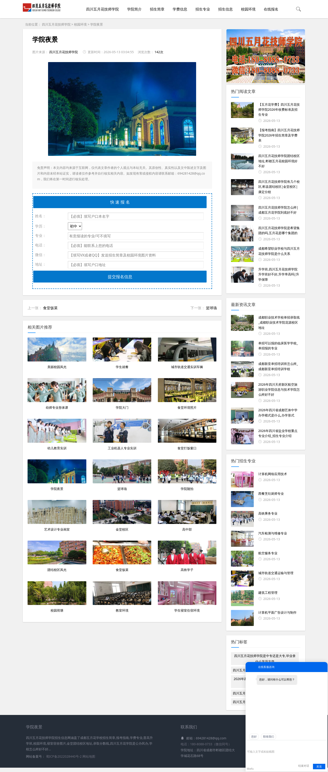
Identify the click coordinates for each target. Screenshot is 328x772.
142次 (158, 52)
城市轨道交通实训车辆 (187, 379)
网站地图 (88, 761)
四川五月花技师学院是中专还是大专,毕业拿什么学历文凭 (265, 659)
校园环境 (248, 9)
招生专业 (202, 9)
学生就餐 (122, 379)
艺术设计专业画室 (57, 592)
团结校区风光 (57, 645)
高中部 (187, 592)
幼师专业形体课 (57, 432)
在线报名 (271, 9)
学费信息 (180, 9)
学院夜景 (96, 24)
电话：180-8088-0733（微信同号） (206, 748)
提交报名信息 (120, 276)
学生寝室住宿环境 (187, 698)
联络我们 (268, 736)
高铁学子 (187, 645)
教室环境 (122, 698)
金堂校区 (122, 592)
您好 (254, 736)
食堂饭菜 (50, 307)
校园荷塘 (57, 698)
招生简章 (157, 9)
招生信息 (225, 9)
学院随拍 (187, 539)
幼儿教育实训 (57, 486)
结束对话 (303, 765)
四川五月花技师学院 (102, 9)
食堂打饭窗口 (187, 486)
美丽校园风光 (57, 379)
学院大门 (122, 432)
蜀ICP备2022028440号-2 (64, 761)
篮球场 (211, 307)
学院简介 (134, 9)
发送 (319, 766)
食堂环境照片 (187, 432)
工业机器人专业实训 (122, 486)
